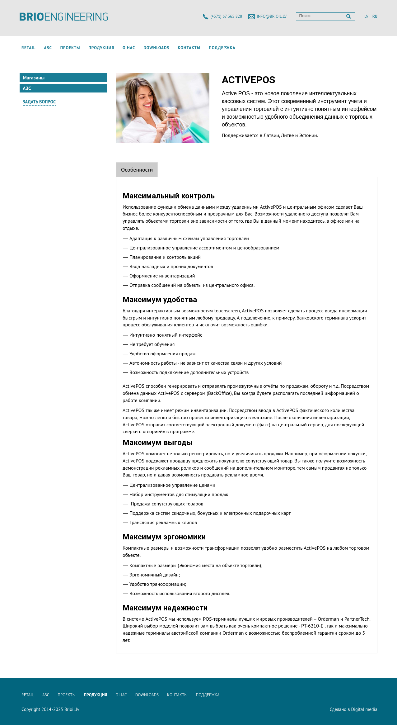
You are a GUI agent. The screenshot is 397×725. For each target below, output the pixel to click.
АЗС (48, 47)
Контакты (189, 47)
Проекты (70, 47)
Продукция (101, 47)
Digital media (364, 709)
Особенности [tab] (137, 169)
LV (366, 16)
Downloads (156, 47)
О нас (129, 47)
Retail (28, 47)
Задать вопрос (39, 102)
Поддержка (222, 47)
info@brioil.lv (272, 16)
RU (374, 16)
